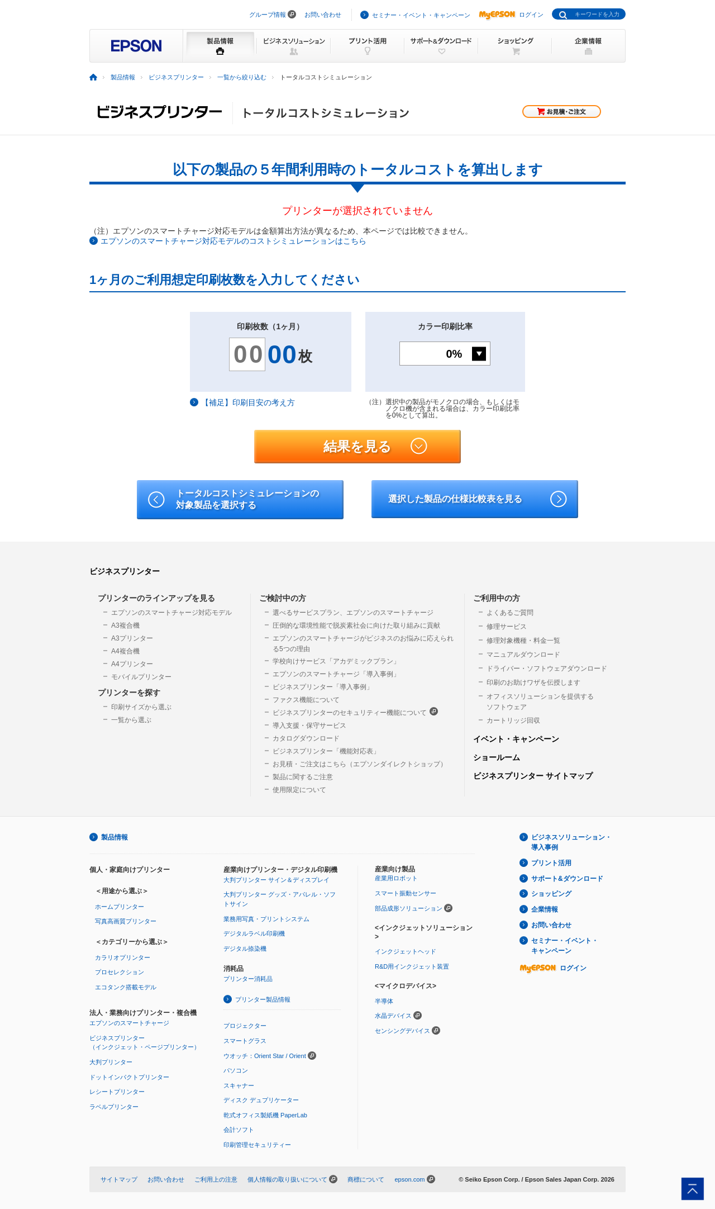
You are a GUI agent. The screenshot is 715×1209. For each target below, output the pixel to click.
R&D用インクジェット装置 (412, 966)
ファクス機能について (306, 700)
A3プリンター (132, 638)
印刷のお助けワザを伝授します (533, 682)
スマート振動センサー (405, 893)
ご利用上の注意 (215, 1179)
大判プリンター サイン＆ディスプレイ (276, 879)
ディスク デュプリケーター (261, 1100)
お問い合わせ (322, 14)
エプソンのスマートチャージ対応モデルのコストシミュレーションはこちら (233, 240)
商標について (365, 1179)
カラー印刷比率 (445, 326)
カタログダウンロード (306, 738)
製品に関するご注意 (303, 777)
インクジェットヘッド (405, 951)
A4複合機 (125, 651)
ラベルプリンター (114, 1106)
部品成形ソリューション (408, 908)
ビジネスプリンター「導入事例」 (323, 687)
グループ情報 (267, 14)
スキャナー (238, 1085)
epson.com (409, 1179)
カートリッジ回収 (513, 720)
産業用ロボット (396, 878)
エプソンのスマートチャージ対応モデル (171, 613)
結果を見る (375, 447)
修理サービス (507, 626)
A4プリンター (132, 664)
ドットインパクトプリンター (129, 1077)
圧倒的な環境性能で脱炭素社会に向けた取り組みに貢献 (356, 625)
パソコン (235, 1070)
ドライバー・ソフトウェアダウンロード (547, 668)
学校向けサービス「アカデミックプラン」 (336, 661)
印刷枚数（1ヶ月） (270, 326)
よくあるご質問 (510, 613)
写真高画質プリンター (125, 921)
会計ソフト (238, 1129)
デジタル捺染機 (244, 948)
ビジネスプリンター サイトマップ (533, 775)
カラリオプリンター (122, 957)
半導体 (384, 1001)
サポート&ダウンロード (567, 879)
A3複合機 (125, 625)
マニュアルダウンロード (523, 654)
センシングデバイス (402, 1030)
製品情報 (114, 837)
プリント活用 (551, 863)
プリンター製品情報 (262, 999)
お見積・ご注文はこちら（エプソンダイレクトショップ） (360, 764)
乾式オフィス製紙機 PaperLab (265, 1115)
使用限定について (299, 790)
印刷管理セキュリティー (257, 1144)
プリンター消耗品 (248, 978)
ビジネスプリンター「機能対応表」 (326, 751)
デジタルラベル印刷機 (254, 933)
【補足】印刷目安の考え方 (248, 402)
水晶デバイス (393, 1015)
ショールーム (496, 757)
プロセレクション (119, 972)
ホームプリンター (119, 906)
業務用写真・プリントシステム (266, 919)
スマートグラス (244, 1040)
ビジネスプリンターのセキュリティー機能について (355, 712)
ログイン (511, 14)
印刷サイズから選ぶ (141, 707)
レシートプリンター (117, 1091)
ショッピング (551, 894)
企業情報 (544, 909)
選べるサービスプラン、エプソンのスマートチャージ (353, 613)
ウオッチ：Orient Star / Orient (264, 1055)
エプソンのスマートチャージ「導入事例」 (336, 674)
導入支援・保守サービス (309, 725)
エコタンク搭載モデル (125, 987)
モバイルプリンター (141, 677)
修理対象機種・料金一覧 (523, 640)
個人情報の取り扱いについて (287, 1179)
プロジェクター (244, 1025)
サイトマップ (119, 1179)
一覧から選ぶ (131, 720)
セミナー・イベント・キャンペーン (421, 15)
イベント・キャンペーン (516, 738)
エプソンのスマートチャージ (129, 1023)
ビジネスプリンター (124, 571)
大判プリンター (110, 1062)
